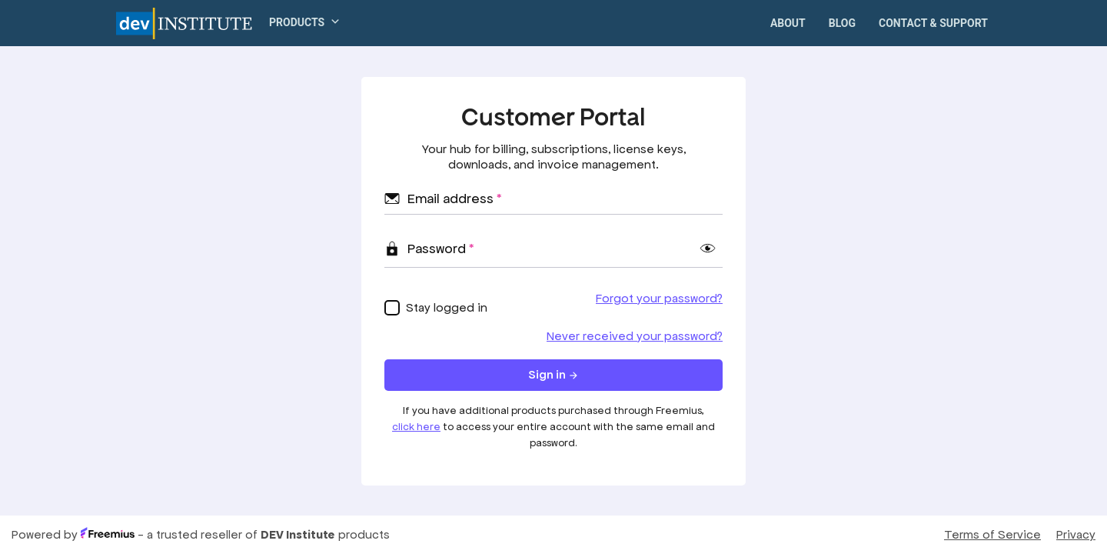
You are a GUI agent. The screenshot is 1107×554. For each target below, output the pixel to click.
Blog (842, 23)
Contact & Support (933, 23)
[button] (298, 22)
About (788, 23)
